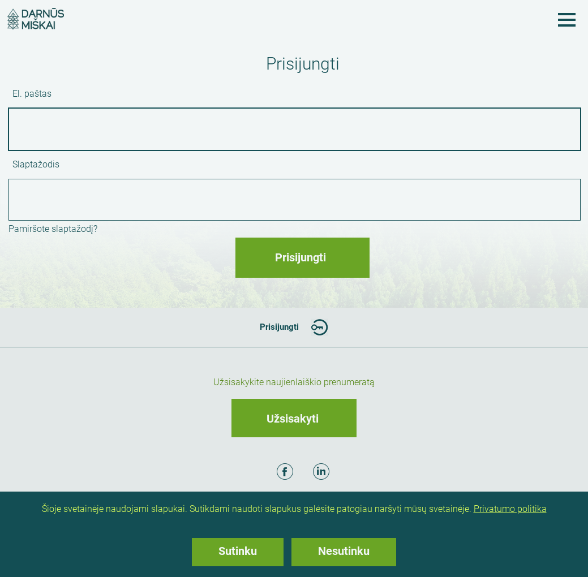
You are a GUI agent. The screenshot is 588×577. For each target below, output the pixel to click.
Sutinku (237, 551)
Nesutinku (344, 551)
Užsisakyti (293, 418)
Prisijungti (279, 327)
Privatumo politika (510, 508)
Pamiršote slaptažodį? (52, 228)
